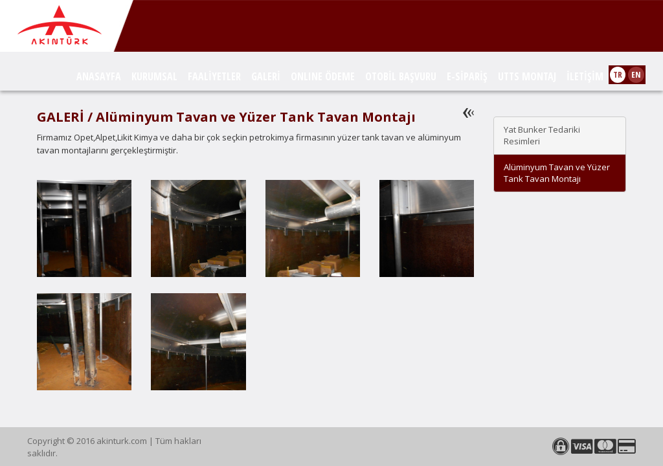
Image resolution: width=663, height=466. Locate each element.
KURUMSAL (154, 76)
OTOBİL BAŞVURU (400, 76)
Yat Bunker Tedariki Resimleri (542, 136)
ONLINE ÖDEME (323, 76)
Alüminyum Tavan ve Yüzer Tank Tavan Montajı (557, 173)
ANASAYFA (98, 76)
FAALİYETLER (214, 76)
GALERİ (265, 76)
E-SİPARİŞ (467, 76)
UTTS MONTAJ (527, 76)
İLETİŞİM (585, 76)
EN (636, 74)
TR (617, 74)
